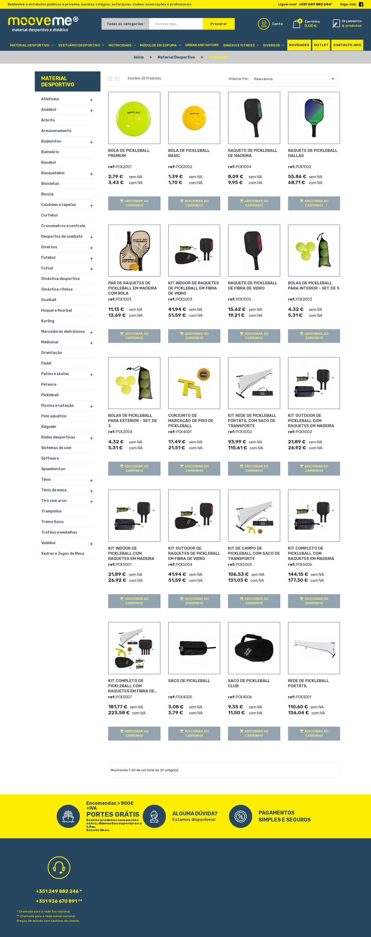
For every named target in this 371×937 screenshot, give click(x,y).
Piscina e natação (57, 405)
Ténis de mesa (53, 490)
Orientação (51, 353)
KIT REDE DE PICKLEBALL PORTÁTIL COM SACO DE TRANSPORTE (251, 419)
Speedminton (53, 469)
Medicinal (49, 342)
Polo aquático (53, 416)
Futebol (48, 257)
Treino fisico (52, 522)
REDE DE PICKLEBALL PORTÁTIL (307, 682)
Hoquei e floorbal (56, 310)
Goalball (48, 300)
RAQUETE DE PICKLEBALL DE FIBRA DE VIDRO (251, 284)
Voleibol (48, 543)
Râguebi (48, 427)
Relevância (295, 78)
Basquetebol (52, 173)
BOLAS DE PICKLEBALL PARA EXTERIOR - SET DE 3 (134, 417)
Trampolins (51, 511)
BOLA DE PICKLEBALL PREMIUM (127, 151)
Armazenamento (56, 131)
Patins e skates (55, 374)
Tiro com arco (53, 501)
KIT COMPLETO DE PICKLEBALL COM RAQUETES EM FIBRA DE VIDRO (134, 684)
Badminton (51, 141)
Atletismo (50, 99)
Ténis (46, 479)
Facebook (361, 4)
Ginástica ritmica (57, 289)
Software (50, 458)
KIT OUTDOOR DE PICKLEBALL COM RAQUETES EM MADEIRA (314, 419)
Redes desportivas (58, 437)
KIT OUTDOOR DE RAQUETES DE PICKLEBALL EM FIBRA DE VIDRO (194, 552)
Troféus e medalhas (59, 532)
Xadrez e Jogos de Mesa (62, 553)
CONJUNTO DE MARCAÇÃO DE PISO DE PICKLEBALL (192, 417)
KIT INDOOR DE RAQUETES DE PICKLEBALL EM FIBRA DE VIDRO (194, 287)
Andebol (48, 109)
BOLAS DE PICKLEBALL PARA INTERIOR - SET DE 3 (314, 284)
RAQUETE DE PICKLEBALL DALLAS (311, 151)
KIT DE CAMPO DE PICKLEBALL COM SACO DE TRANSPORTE (252, 552)
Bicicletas (50, 183)
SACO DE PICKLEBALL (187, 679)
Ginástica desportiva (60, 279)
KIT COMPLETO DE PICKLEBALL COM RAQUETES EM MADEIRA (314, 552)
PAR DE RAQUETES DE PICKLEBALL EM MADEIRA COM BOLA (131, 287)
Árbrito (48, 120)
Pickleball (49, 395)
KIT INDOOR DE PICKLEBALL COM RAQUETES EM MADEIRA (134, 549)
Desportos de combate (61, 236)
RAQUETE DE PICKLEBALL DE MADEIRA (251, 151)
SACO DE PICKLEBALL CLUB (253, 679)
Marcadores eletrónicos (63, 331)
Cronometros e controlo (63, 226)
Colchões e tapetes (58, 205)
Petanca (48, 384)
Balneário (50, 152)
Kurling (47, 321)
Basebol (48, 162)
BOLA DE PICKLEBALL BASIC (193, 149)
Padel (46, 363)
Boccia (47, 194)
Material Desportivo (57, 81)
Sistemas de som (56, 448)
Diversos (49, 247)
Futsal (47, 268)
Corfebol (49, 215)
